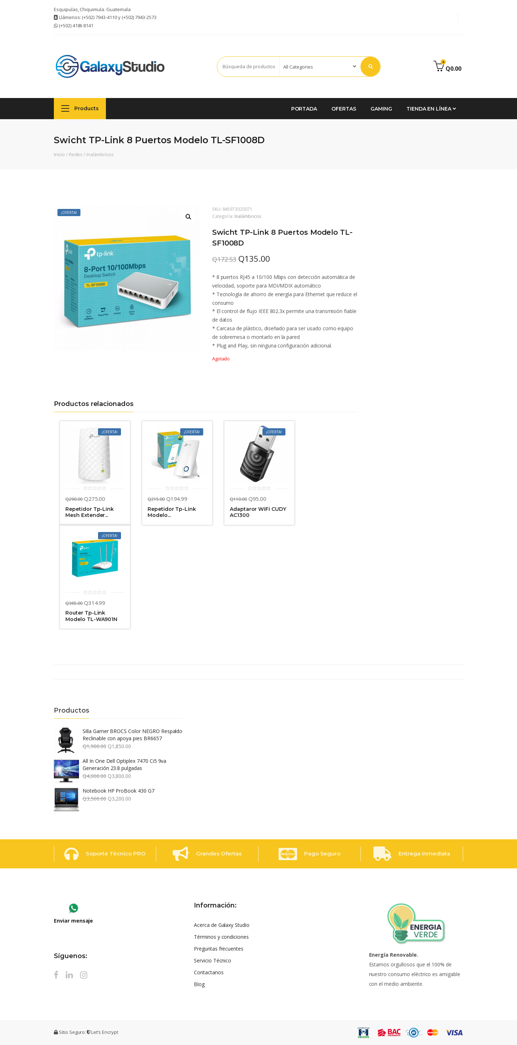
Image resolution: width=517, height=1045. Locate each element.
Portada (304, 109)
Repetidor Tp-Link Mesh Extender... (89, 512)
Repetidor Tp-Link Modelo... (172, 512)
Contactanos (209, 972)
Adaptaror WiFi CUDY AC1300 (258, 512)
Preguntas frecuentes (218, 948)
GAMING (381, 109)
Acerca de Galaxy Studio (222, 925)
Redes (76, 154)
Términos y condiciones (221, 936)
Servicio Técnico (212, 960)
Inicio (59, 154)
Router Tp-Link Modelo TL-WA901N (91, 616)
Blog (199, 984)
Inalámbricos (100, 154)
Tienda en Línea (431, 109)
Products (80, 108)
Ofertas (343, 109)
